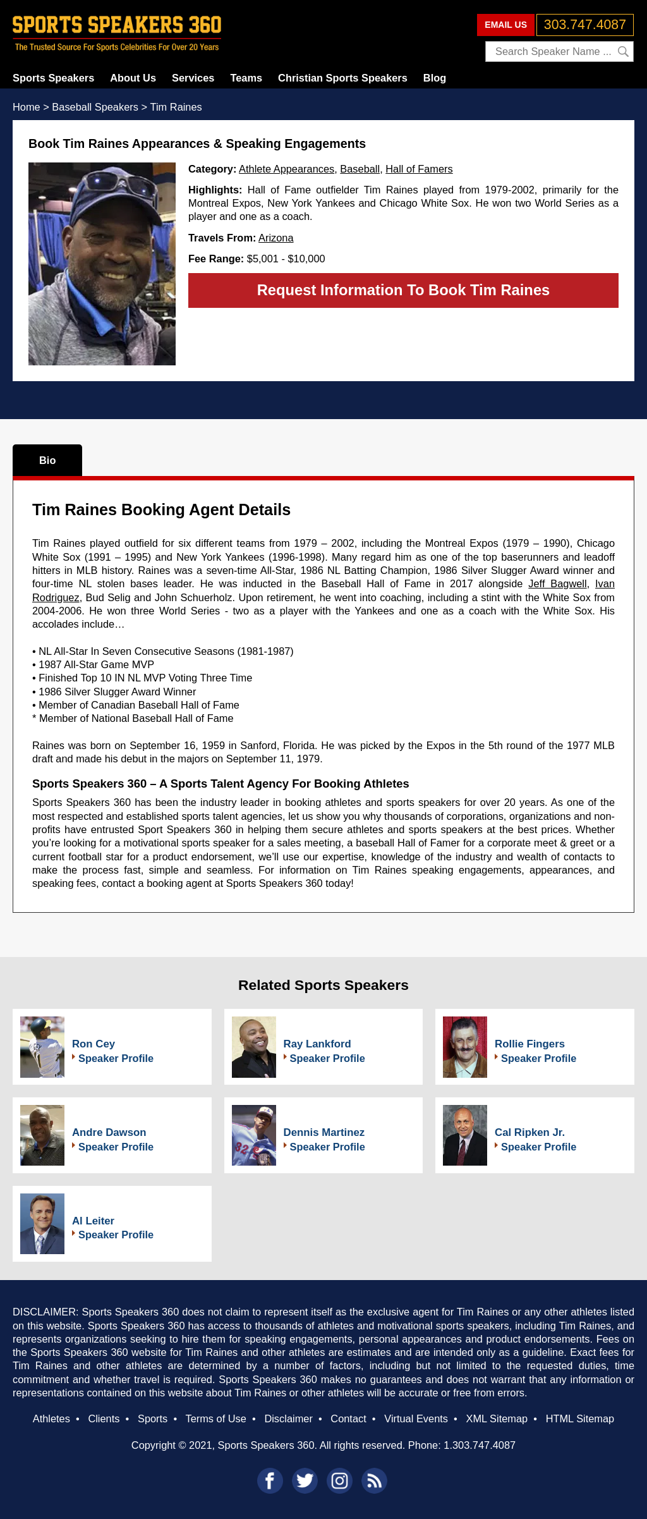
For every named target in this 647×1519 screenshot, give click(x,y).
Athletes (51, 1418)
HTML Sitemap (580, 1418)
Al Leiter (93, 1221)
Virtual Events (416, 1418)
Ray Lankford (317, 1044)
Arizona (276, 237)
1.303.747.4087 (480, 1445)
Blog (434, 77)
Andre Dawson (109, 1132)
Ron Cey (93, 1044)
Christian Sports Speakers (343, 77)
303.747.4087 (585, 24)
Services (193, 77)
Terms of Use (215, 1418)
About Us (133, 77)
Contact (348, 1418)
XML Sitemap (497, 1418)
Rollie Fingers (530, 1044)
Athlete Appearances (286, 168)
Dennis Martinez (324, 1132)
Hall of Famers (418, 168)
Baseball (360, 168)
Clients (103, 1418)
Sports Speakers (53, 77)
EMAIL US (506, 25)
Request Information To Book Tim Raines (403, 289)
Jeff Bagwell (557, 583)
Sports (152, 1418)
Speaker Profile (116, 1058)
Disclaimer (288, 1418)
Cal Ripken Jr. (530, 1132)
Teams (246, 77)
